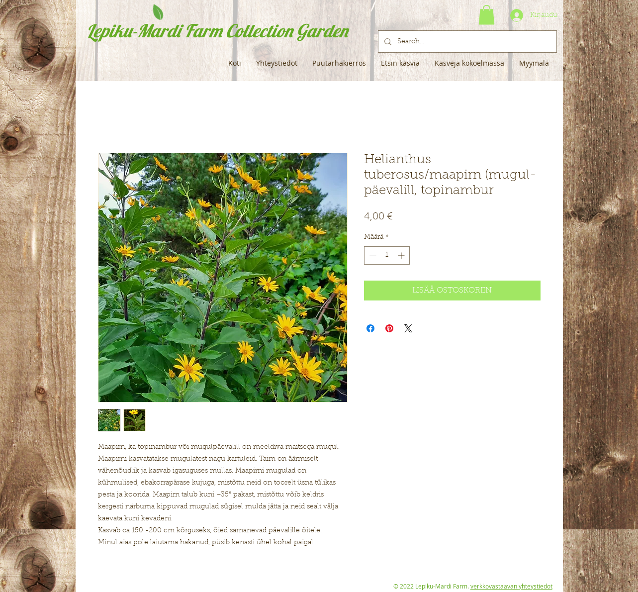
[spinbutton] (387, 255)
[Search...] (466, 41)
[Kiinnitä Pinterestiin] (389, 328)
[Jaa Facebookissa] (370, 328)
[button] (486, 14)
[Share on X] (408, 328)
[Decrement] (371, 255)
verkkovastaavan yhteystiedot (511, 586)
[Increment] (402, 255)
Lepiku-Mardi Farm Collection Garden (217, 30)
